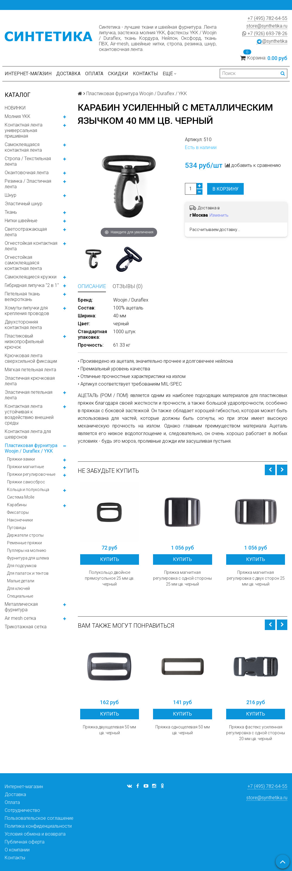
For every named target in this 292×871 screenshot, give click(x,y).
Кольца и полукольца (28, 489)
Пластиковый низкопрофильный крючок (24, 341)
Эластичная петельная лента (28, 395)
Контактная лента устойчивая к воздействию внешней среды (29, 414)
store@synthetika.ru (266, 26)
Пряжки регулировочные (31, 474)
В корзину (225, 189)
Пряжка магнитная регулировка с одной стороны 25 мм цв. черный (182, 578)
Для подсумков (22, 565)
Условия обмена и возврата (35, 834)
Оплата (94, 73)
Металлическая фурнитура (21, 606)
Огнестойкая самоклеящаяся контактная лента (23, 262)
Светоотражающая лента (26, 231)
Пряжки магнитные (25, 466)
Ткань (11, 212)
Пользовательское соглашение (39, 818)
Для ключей (18, 588)
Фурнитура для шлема (28, 558)
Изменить (219, 215)
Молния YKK (17, 116)
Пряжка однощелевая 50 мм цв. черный (182, 730)
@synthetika (271, 41)
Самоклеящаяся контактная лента (23, 147)
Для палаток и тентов (28, 573)
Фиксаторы (18, 512)
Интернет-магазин (28, 73)
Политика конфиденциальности (38, 826)
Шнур (10, 195)
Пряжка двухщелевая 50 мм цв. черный (109, 730)
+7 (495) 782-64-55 (267, 18)
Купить (109, 559)
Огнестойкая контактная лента (31, 245)
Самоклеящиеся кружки (30, 277)
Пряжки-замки (21, 459)
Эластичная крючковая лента (30, 380)
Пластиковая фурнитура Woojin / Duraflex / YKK (31, 448)
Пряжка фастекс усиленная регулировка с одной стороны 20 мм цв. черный (255, 733)
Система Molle (20, 497)
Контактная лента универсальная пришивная (23, 130)
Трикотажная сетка (26, 626)
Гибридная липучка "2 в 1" (32, 285)
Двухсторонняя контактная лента (23, 324)
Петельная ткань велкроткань (22, 296)
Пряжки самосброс (26, 482)
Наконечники (20, 520)
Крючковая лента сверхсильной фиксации (31, 358)
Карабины (17, 504)
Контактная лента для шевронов (28, 434)
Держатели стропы (25, 535)
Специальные (20, 596)
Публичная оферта (24, 842)
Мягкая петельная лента (30, 369)
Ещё (169, 73)
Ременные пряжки (24, 542)
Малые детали (20, 581)
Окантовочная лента (27, 172)
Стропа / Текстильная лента (28, 161)
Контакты (145, 73)
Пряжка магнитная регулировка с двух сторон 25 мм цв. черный (256, 578)
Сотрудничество (22, 810)
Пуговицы (16, 527)
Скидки (118, 73)
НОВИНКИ (15, 108)
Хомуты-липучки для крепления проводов (27, 310)
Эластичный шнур (23, 203)
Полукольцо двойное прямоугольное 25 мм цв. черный (109, 578)
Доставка (68, 73)
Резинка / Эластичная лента (28, 183)
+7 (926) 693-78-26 (264, 33)
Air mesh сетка (20, 618)
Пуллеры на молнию (26, 550)
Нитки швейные (21, 220)
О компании (17, 850)
